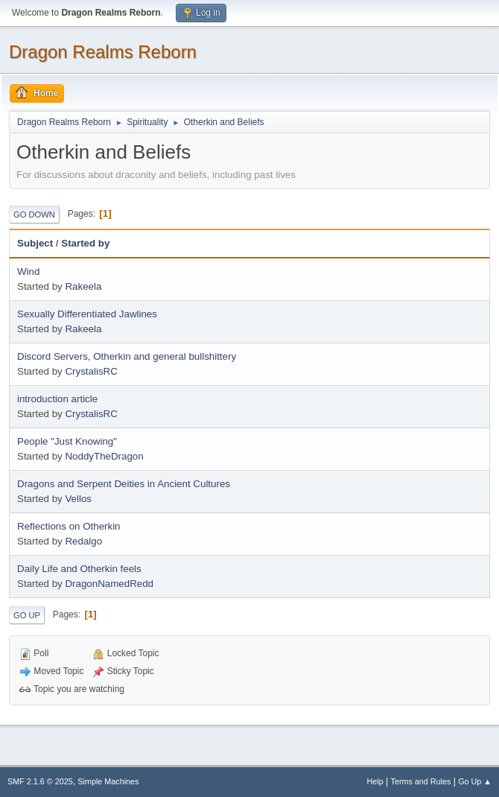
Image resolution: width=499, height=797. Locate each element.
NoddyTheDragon (104, 456)
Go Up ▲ (475, 781)
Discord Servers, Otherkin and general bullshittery (126, 356)
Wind (28, 271)
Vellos (78, 498)
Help (375, 781)
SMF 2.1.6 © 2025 (40, 781)
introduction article (57, 398)
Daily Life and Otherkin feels (79, 568)
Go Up (26, 615)
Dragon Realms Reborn (103, 52)
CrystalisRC (91, 371)
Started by (85, 243)
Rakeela (83, 286)
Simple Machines (108, 781)
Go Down (34, 214)
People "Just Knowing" (67, 441)
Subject (35, 243)
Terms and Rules (421, 781)
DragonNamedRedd (109, 583)
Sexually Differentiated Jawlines (87, 314)
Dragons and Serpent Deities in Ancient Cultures (123, 483)
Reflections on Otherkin (69, 526)
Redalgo (83, 541)
